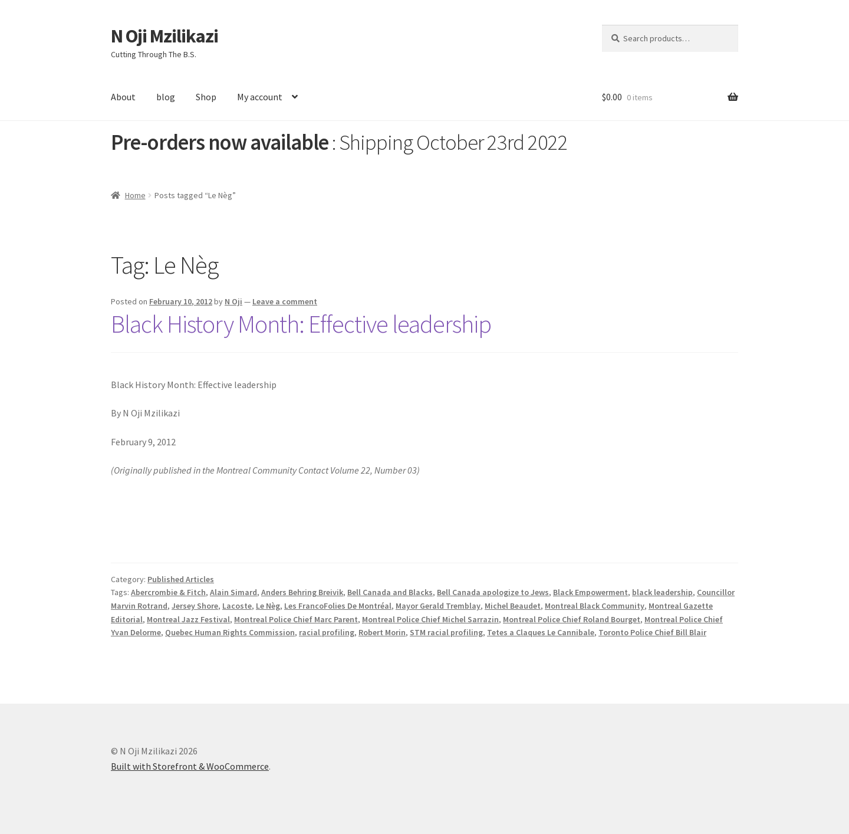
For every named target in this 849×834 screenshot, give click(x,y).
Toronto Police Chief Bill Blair (652, 632)
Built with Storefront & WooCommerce (190, 766)
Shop (206, 97)
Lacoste (237, 605)
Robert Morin (382, 632)
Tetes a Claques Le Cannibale (540, 632)
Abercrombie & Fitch (168, 592)
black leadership (662, 592)
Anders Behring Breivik (302, 592)
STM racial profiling (446, 632)
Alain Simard (233, 592)
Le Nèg (268, 605)
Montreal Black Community (594, 605)
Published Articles (180, 579)
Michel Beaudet (513, 605)
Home (135, 195)
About (123, 97)
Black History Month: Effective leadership (301, 323)
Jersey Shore (195, 605)
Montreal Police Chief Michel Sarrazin (430, 619)
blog (165, 97)
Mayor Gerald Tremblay (438, 605)
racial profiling (326, 632)
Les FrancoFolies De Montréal (337, 605)
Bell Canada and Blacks (390, 592)
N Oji (233, 301)
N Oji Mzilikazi (164, 36)
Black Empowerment (590, 592)
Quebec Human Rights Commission (230, 632)
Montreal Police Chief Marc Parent (296, 619)
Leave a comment (284, 301)
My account (259, 97)
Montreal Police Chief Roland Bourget (571, 619)
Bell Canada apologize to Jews (493, 592)
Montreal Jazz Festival (188, 619)
